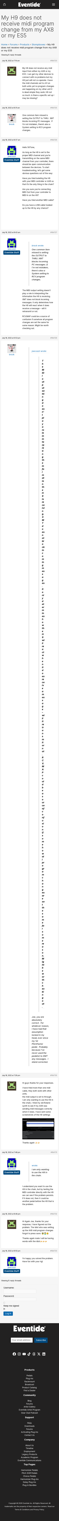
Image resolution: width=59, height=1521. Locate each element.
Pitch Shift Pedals (29, 1473)
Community (29, 1395)
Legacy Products (29, 1454)
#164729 (53, 338)
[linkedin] (44, 1354)
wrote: (35, 1165)
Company (29, 1439)
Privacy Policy (38, 1510)
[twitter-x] (39, 1354)
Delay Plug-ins (29, 1482)
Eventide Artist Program (29, 1410)
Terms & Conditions (22, 1510)
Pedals (30, 1375)
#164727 (53, 232)
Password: (8, 1296)
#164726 (53, 140)
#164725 (53, 108)
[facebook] (15, 1354)
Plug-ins (29, 1378)
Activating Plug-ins (29, 1432)
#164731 (54, 1152)
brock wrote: (38, 245)
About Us (29, 1445)
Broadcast (29, 1384)
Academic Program (29, 1457)
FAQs (29, 1423)
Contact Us (29, 1435)
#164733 (53, 1251)
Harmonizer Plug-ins (29, 1479)
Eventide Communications (29, 1460)
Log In (8, 1313)
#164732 (53, 1214)
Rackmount (29, 1381)
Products (24, 44)
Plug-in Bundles (29, 1485)
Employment (29, 1451)
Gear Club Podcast (29, 1413)
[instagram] (20, 1354)
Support (29, 1417)
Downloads (30, 1426)
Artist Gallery (29, 1407)
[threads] (34, 1354)
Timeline (29, 1448)
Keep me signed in (11, 1307)
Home (4, 44)
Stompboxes (38, 44)
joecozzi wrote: (39, 351)
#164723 (53, 61)
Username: (8, 1287)
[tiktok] (29, 1354)
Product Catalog (29, 1387)
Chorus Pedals (29, 1476)
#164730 (53, 1075)
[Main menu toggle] (53, 4)
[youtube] (24, 1354)
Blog (30, 1401)
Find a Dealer (29, 1390)
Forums (14, 44)
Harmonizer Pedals (29, 1470)
